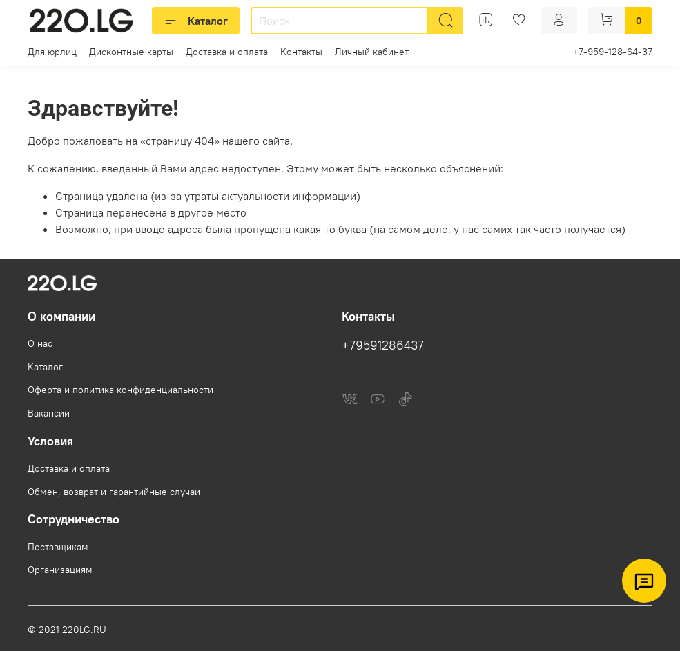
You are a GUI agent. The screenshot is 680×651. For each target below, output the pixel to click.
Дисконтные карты (131, 52)
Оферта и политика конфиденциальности (120, 389)
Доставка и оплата (227, 52)
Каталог (196, 21)
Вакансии (49, 413)
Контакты (301, 52)
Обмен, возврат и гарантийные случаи (114, 491)
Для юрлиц (52, 52)
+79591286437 (383, 345)
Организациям (60, 569)
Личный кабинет (372, 52)
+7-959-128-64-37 (612, 52)
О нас (40, 343)
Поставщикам (58, 547)
